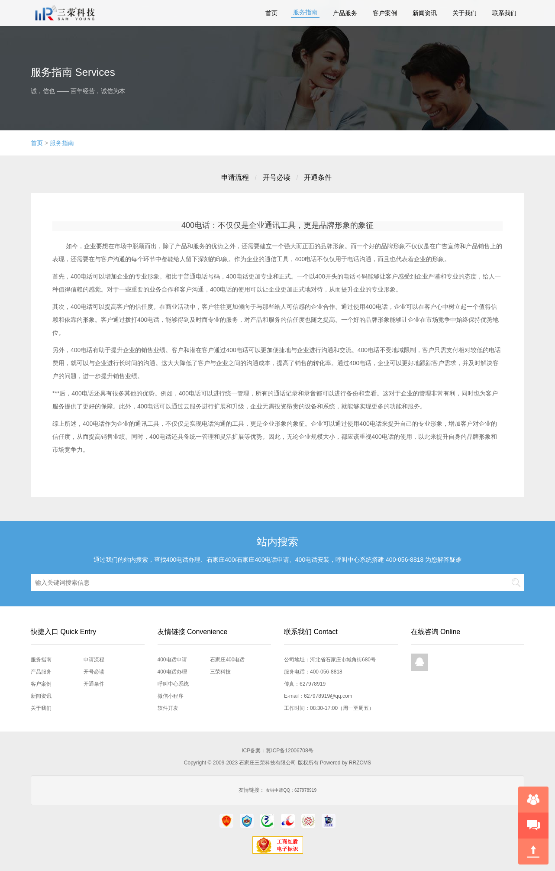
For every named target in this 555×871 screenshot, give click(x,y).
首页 (271, 13)
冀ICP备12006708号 (289, 751)
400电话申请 (172, 660)
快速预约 (533, 826)
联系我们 (504, 13)
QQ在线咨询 (419, 662)
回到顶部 (533, 852)
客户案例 (385, 13)
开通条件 (318, 177)
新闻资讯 (425, 13)
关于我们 (464, 13)
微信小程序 (171, 696)
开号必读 (276, 177)
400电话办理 (172, 672)
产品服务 (345, 13)
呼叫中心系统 (173, 684)
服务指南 (305, 12)
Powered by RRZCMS (345, 763)
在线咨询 (533, 800)
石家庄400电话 (227, 660)
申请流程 (235, 177)
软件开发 (168, 708)
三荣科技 (220, 672)
